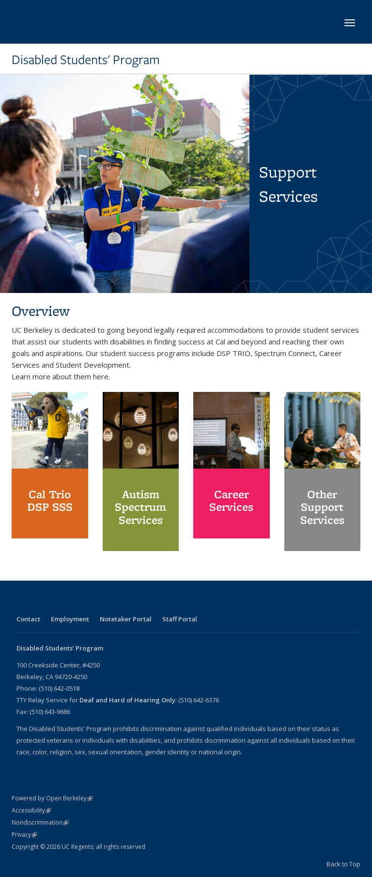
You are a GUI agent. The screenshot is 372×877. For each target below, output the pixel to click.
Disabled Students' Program (86, 59)
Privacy (24, 834)
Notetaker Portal (126, 619)
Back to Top (343, 864)
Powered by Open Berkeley (52, 798)
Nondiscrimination (40, 822)
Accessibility (31, 810)
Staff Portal (179, 619)
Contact (28, 619)
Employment (70, 619)
